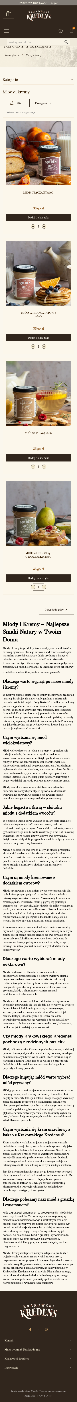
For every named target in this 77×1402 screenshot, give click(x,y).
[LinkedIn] (38, 1330)
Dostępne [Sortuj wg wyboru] (44, 103)
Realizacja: (38, 1396)
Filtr (18, 103)
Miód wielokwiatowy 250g (38, 314)
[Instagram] (46, 1330)
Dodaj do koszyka (38, 217)
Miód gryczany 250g (38, 192)
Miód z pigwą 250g (38, 433)
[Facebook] (30, 1330)
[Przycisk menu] (6, 31)
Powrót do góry (57, 610)
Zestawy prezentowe (9, 13)
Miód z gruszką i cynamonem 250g (38, 554)
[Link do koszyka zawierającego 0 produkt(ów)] (71, 31)
